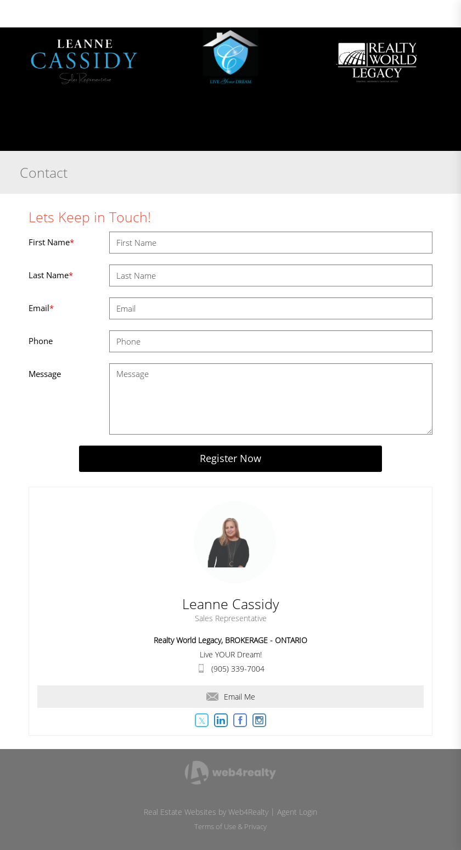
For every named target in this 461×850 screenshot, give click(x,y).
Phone (41, 340)
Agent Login (297, 812)
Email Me (230, 696)
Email (41, 307)
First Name (51, 242)
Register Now (230, 458)
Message (45, 373)
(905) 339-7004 (238, 668)
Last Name (51, 274)
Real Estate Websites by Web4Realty (206, 812)
